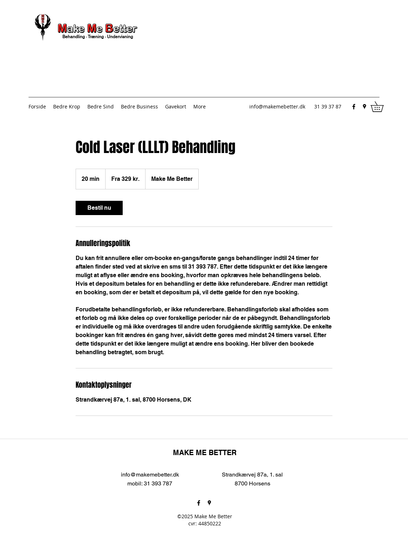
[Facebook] (353, 106)
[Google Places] (364, 106)
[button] (382, 106)
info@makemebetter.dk (277, 106)
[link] (99, 208)
